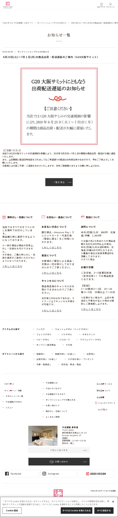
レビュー (10, 405)
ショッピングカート (107, 400)
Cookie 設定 (12, 510)
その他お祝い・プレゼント (81, 359)
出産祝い (91, 354)
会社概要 (102, 394)
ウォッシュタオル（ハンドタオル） (72, 329)
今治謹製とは (52, 382)
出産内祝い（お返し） (47, 359)
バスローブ (64, 339)
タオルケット (88, 334)
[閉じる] (113, 501)
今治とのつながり (53, 388)
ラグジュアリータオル (90, 339)
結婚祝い (40, 354)
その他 (69, 344)
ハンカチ (40, 329)
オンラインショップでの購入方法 (60, 400)
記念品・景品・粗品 (71, 364)
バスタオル (66, 334)
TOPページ (11, 382)
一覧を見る (59, 182)
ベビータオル (42, 339)
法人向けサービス (106, 382)
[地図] (65, 438)
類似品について (105, 388)
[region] (59, 507)
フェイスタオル (43, 334)
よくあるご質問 (53, 417)
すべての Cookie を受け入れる (76, 510)
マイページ (110, 7)
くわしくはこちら (12, 266)
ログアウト (101, 7)
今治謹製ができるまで (55, 394)
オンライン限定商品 (46, 344)
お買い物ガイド (53, 405)
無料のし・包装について (56, 411)
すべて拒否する (104, 510)
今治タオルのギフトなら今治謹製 (103, 491)
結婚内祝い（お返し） (66, 354)
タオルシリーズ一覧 (14, 394)
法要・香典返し (43, 364)
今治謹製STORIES (14, 400)
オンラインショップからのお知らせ (51, 23)
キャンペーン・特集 (14, 388)
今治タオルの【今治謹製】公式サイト (17, 23)
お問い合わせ (61, 461)
